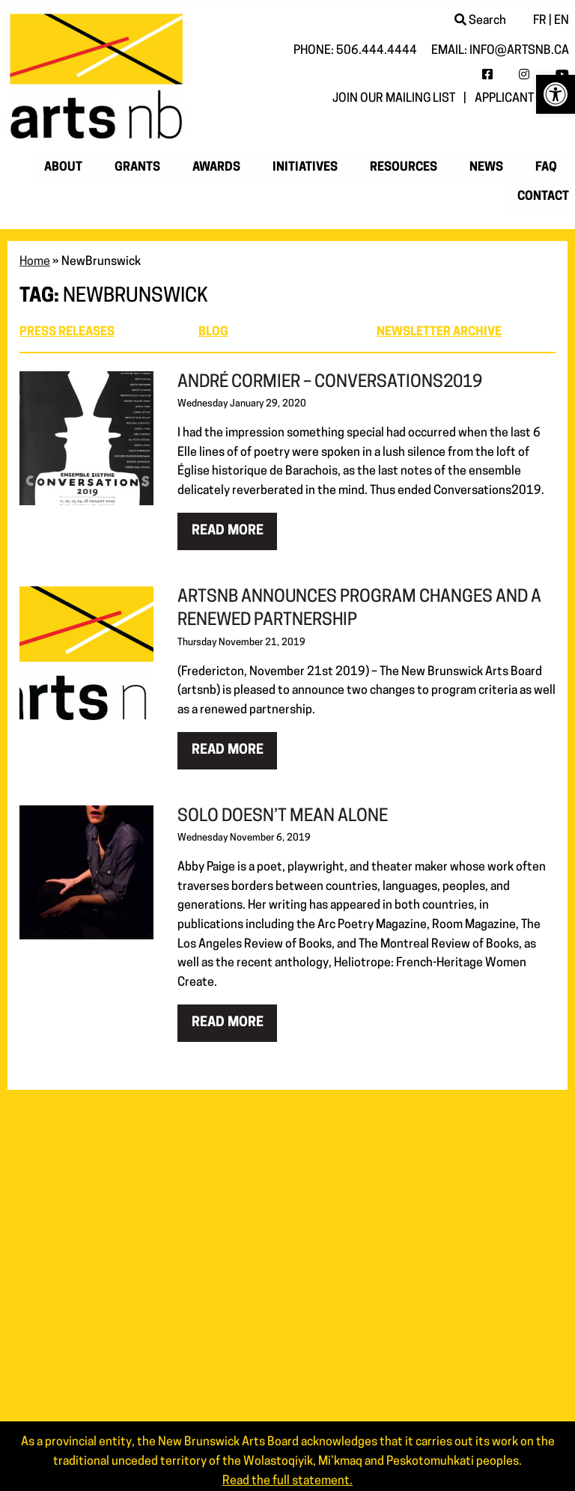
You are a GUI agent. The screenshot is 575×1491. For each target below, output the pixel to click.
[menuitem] (66, 167)
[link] (555, 94)
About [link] (63, 168)
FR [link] (540, 21)
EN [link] (561, 21)
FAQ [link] (546, 168)
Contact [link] (543, 197)
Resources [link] (403, 168)
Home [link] (34, 262)
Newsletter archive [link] (439, 332)
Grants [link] (137, 168)
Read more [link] (228, 531)
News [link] (486, 168)
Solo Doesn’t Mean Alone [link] (282, 817)
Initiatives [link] (305, 168)
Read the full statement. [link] (287, 1481)
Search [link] (480, 21)
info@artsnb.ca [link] (519, 51)
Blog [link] (213, 332)
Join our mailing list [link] (393, 99)
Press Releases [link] (67, 332)
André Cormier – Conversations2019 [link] (329, 382)
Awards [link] (216, 168)
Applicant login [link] (522, 99)
